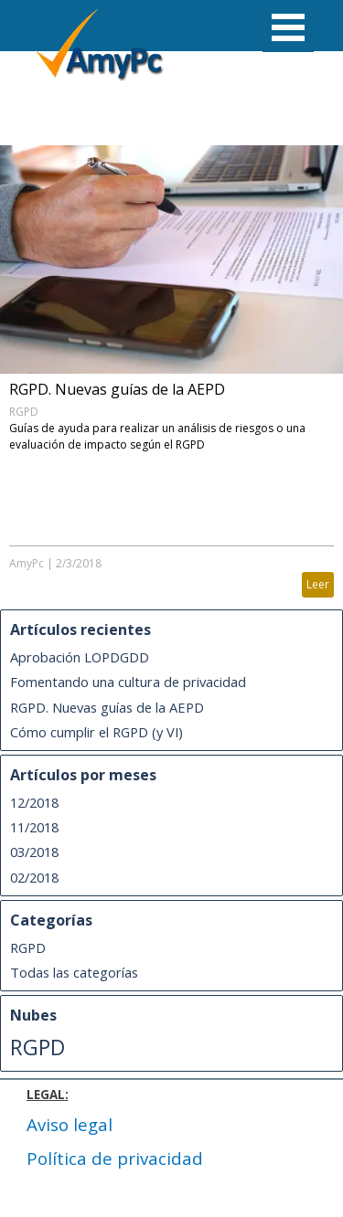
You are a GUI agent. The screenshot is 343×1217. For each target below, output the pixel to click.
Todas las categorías (74, 972)
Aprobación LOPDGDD (79, 657)
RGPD (23, 411)
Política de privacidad (115, 1158)
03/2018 (34, 851)
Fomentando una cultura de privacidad (128, 681)
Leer (317, 584)
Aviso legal (70, 1124)
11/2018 (34, 827)
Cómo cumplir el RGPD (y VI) (96, 732)
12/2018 (34, 802)
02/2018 (34, 877)
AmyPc (26, 563)
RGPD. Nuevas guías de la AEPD (117, 389)
